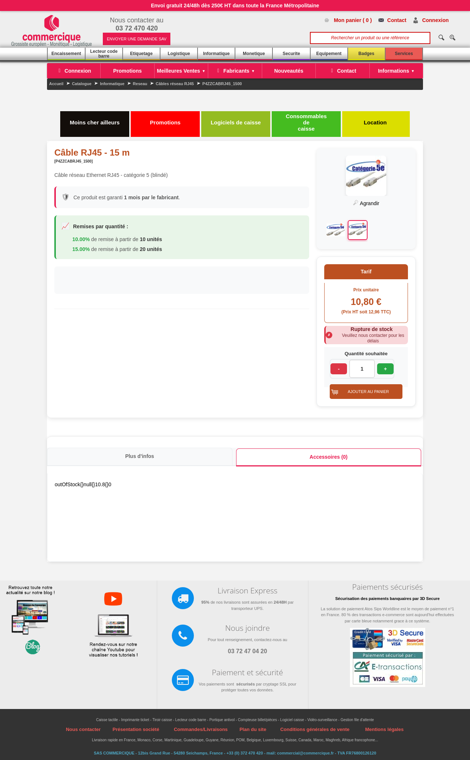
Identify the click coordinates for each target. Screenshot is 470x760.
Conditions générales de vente (315, 729)
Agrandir (366, 203)
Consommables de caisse (306, 122)
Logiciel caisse (292, 720)
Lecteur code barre (104, 54)
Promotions (165, 119)
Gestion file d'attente (357, 720)
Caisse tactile (107, 720)
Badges (366, 53)
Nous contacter (83, 729)
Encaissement (66, 53)
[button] (366, 391)
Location (376, 119)
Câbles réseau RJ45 (175, 83)
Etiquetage (141, 53)
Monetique (254, 53)
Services (404, 53)
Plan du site (252, 729)
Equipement (328, 53)
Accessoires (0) (329, 457)
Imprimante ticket (135, 720)
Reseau (140, 83)
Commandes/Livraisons (201, 729)
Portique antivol (222, 720)
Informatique (216, 53)
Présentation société (135, 729)
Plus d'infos (139, 456)
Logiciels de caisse (236, 119)
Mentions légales (384, 729)
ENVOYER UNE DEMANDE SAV (136, 39)
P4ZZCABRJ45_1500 (222, 83)
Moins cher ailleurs (95, 119)
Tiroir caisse (162, 720)
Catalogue (81, 83)
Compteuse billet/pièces (257, 720)
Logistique (179, 53)
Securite (291, 53)
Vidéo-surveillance (322, 720)
